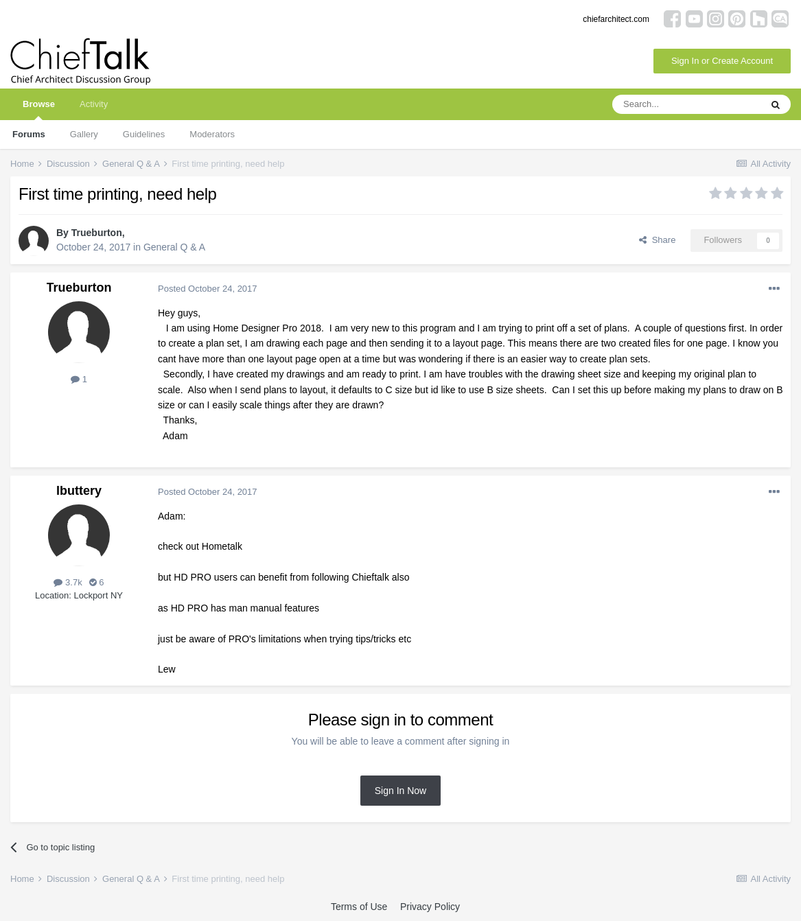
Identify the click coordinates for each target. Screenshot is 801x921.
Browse (39, 109)
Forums (28, 134)
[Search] (686, 104)
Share (657, 240)
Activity (94, 104)
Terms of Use (359, 906)
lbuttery (79, 491)
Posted (207, 288)
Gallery (84, 134)
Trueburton (96, 232)
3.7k (68, 582)
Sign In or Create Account (722, 61)
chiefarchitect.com (616, 19)
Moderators (212, 134)
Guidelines (144, 134)
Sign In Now (400, 790)
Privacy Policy (430, 906)
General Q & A (174, 247)
